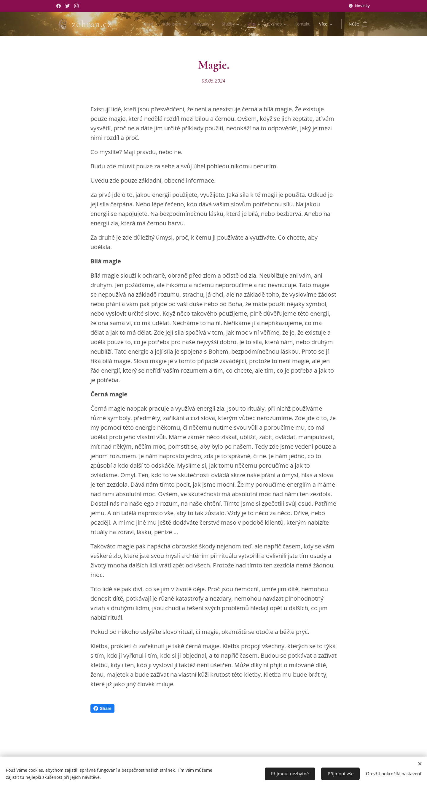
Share (102, 708)
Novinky (362, 5)
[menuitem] (146, 24)
